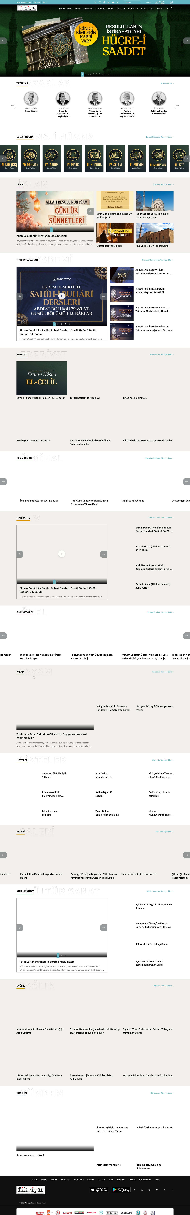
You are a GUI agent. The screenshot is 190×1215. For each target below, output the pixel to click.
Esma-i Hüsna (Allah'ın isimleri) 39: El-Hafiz (152, 548)
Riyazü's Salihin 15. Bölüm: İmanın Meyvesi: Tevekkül (150, 290)
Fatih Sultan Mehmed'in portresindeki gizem (41, 875)
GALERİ (110, 8)
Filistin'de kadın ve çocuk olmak (154, 1127)
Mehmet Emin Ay (95, 108)
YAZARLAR (88, 8)
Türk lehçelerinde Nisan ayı (85, 398)
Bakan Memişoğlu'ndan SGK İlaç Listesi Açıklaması (91, 1077)
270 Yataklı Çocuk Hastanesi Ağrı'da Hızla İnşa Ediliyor (39, 1077)
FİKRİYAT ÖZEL (147, 8)
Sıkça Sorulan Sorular (23, 2)
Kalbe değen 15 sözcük (103, 794)
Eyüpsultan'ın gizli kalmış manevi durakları (154, 906)
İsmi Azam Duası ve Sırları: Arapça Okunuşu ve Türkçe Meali (89, 502)
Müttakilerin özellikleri (109, 246)
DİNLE (159, 8)
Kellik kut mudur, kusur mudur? (159, 112)
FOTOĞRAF (101, 1180)
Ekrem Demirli (31, 108)
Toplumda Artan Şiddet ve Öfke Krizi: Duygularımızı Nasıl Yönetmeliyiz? (51, 736)
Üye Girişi (37, 2)
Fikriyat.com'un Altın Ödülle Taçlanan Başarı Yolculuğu (92, 656)
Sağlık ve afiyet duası (133, 500)
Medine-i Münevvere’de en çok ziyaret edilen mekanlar (160, 813)
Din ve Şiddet (31, 111)
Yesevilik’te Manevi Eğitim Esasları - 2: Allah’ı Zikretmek (95, 114)
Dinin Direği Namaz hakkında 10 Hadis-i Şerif (114, 215)
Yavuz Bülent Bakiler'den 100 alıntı (107, 812)
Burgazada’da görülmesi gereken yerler (154, 708)
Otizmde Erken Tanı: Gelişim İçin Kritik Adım (147, 1075)
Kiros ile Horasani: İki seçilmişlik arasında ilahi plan (63, 114)
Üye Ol (45, 2)
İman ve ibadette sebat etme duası (39, 500)
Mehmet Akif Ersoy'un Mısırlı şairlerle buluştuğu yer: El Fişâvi (153, 925)
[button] (3, 40)
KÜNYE (157, 1180)
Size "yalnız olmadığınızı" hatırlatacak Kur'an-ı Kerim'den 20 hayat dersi (107, 775)
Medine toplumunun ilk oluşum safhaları (127, 114)
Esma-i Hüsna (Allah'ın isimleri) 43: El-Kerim (40, 398)
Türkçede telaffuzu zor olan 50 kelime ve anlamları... (161, 775)
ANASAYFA (34, 1180)
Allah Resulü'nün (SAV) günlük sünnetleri (41, 236)
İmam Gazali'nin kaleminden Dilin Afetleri (51, 794)
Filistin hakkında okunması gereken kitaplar (147, 440)
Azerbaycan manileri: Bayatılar (33, 440)
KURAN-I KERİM (79, 1180)
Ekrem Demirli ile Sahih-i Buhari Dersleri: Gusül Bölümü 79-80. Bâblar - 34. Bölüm (58, 332)
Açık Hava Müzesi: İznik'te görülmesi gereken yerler (149, 962)
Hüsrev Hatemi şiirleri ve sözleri (139, 874)
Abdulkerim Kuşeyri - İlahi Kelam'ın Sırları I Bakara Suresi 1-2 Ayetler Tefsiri (153, 271)
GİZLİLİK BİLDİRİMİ (145, 1180)
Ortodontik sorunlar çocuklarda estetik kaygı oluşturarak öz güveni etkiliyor (95, 1030)
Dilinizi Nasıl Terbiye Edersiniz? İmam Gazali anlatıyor (40, 656)
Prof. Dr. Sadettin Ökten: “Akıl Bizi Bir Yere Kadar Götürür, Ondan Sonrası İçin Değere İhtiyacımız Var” (144, 656)
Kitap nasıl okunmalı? (135, 398)
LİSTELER (121, 8)
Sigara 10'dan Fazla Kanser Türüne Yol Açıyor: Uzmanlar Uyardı (148, 1030)
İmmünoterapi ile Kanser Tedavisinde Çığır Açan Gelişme (40, 1030)
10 (108, 74)
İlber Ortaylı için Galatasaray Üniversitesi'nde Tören (112, 1129)
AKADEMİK (99, 8)
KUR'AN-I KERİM (65, 8)
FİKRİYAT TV (133, 8)
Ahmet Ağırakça (127, 108)
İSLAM (78, 8)
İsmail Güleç (159, 108)
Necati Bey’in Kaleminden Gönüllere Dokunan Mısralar (90, 442)
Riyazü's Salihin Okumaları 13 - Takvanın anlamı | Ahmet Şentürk (153, 328)
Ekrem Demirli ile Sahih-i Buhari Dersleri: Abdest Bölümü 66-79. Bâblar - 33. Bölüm (153, 529)
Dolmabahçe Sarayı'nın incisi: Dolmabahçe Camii (152, 215)
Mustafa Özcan (63, 108)
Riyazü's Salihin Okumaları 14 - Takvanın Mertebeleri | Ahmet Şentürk (152, 309)
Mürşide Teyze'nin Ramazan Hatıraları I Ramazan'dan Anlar (113, 708)
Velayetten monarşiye (108, 1165)
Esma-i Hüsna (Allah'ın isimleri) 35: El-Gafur (152, 586)
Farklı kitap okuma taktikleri (159, 794)
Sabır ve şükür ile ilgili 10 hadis (54, 775)
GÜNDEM (44, 1180)
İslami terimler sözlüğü (50, 812)
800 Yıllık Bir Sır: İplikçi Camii (152, 246)
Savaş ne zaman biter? (30, 1155)
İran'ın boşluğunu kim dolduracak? (148, 1166)
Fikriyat (27, 1203)
